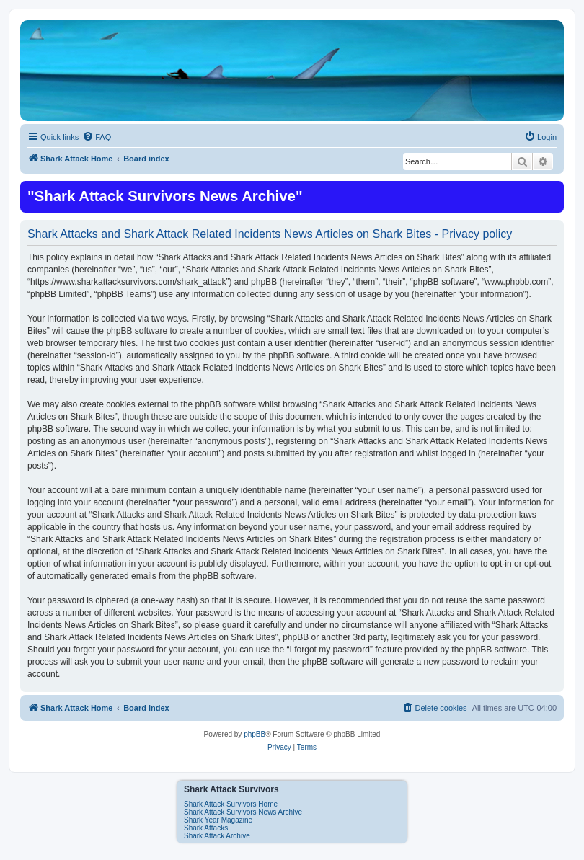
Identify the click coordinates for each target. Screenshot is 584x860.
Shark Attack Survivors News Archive (243, 812)
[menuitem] (96, 137)
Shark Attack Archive (217, 836)
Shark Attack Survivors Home (231, 804)
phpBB (254, 734)
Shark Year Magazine (218, 820)
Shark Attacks (206, 828)
